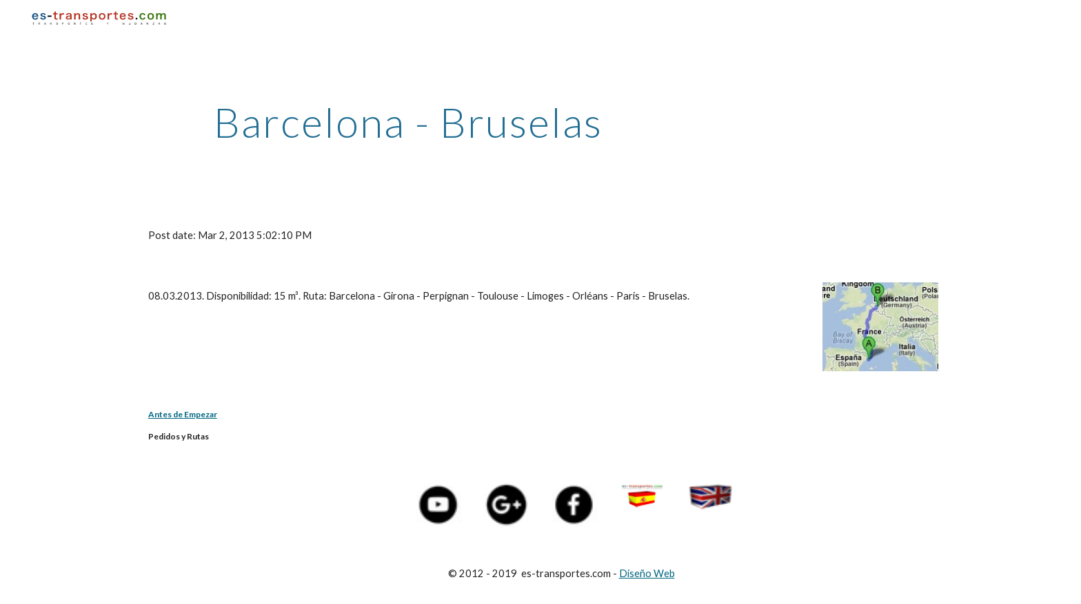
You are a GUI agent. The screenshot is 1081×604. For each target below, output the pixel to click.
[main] (408, 122)
